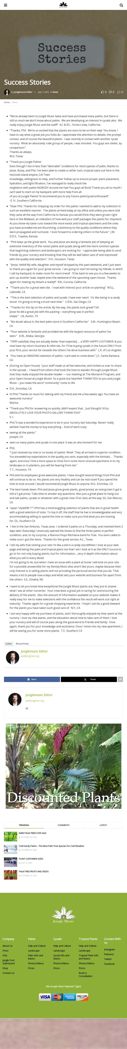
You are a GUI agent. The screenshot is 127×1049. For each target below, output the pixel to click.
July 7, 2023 (43, 92)
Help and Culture (37, 945)
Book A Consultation (85, 974)
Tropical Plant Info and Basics (88, 957)
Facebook (109, 963)
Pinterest (109, 954)
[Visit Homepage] (63, 5)
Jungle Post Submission (8, 962)
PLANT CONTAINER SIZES (31, 858)
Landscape (34, 950)
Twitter (108, 959)
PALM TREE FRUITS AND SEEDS (34, 871)
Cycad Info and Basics (61, 957)
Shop (5, 968)
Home (7, 102)
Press (5, 950)
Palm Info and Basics (35, 957)
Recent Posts (22, 643)
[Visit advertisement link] (63, 766)
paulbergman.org (30, 656)
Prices (31, 968)
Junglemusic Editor (23, 92)
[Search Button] (121, 5)
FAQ (4, 955)
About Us (7, 945)
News (55, 92)
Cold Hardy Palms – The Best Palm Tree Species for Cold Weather (51, 845)
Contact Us (8, 973)
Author (9, 643)
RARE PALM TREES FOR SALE (32, 833)
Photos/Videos (36, 963)
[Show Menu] (5, 5)
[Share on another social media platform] (120, 679)
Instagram (109, 949)
